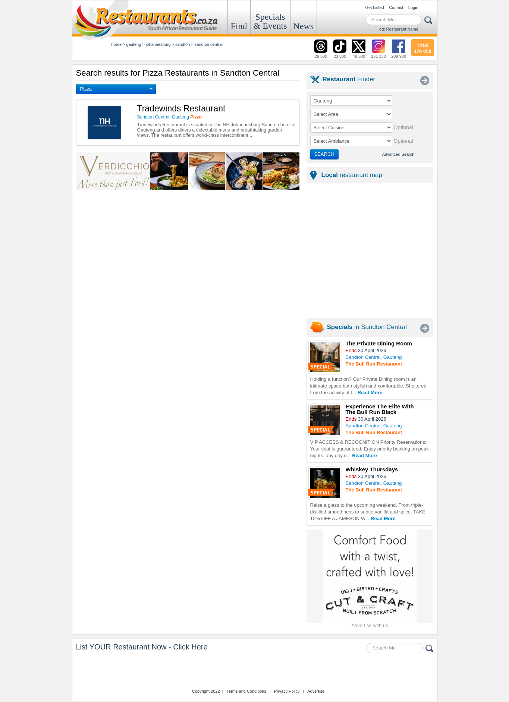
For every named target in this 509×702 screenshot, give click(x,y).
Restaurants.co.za (254, 672)
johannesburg (158, 44)
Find (239, 26)
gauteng (133, 44)
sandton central (209, 44)
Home (116, 44)
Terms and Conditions (246, 691)
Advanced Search (398, 154)
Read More (370, 392)
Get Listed (374, 7)
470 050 (422, 47)
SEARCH (324, 154)
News (303, 26)
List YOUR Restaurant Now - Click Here (142, 647)
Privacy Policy (286, 691)
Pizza (86, 89)
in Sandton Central (367, 327)
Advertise (315, 691)
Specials (270, 21)
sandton (182, 44)
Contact (396, 7)
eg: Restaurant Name (398, 29)
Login (413, 7)
